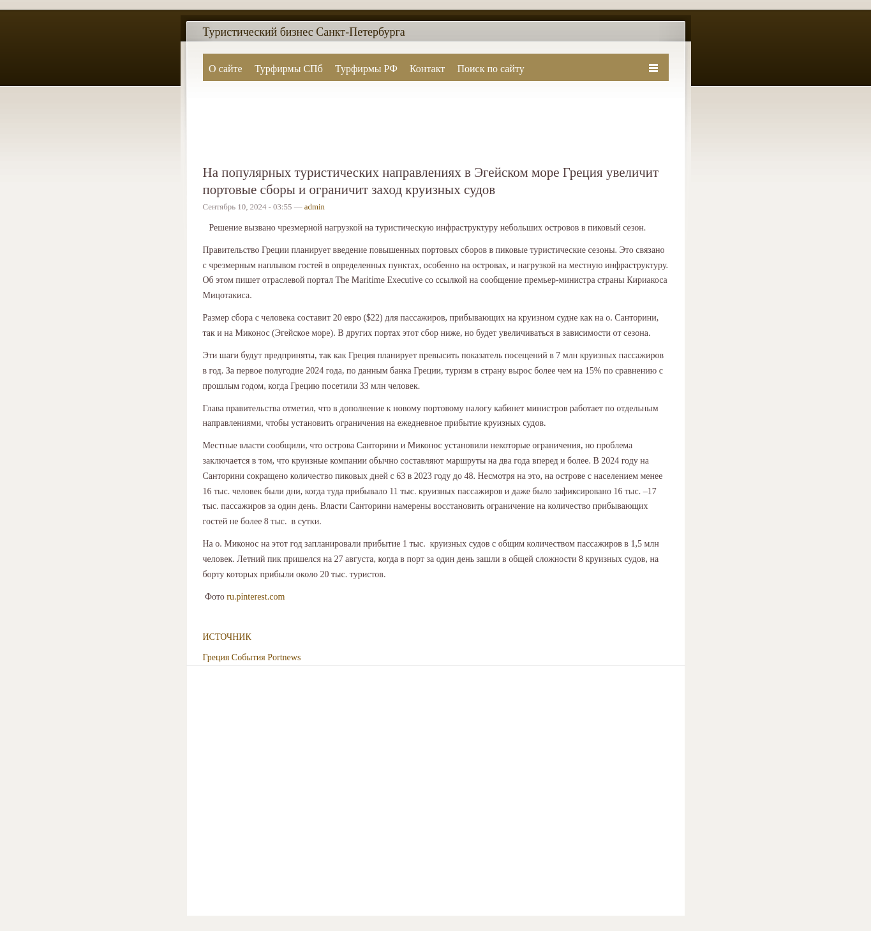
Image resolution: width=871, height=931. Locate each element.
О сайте (225, 68)
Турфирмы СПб (289, 68)
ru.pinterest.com (256, 597)
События (248, 657)
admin (314, 206)
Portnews (284, 657)
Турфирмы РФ (366, 68)
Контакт (427, 68)
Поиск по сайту (490, 68)
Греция (216, 657)
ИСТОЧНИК (227, 637)
